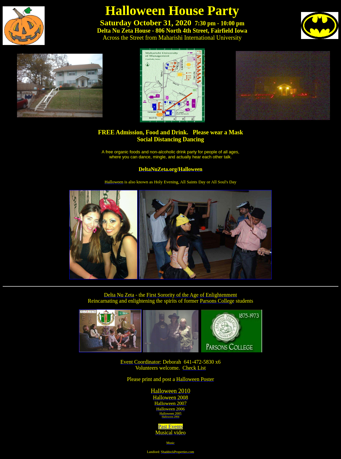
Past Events (170, 426)
